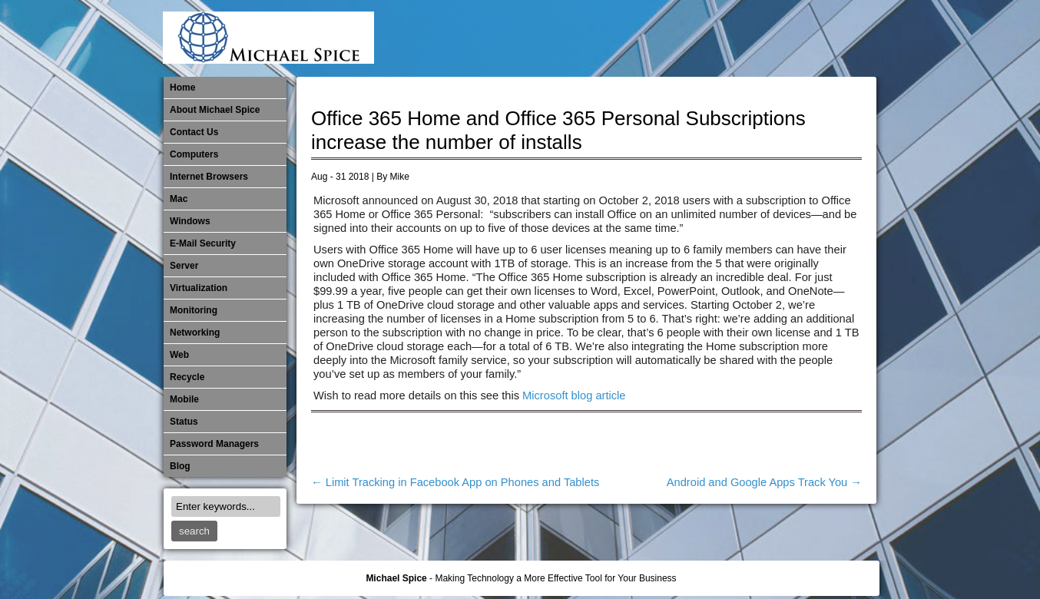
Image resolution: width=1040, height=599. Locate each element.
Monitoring (734, 38)
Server (184, 265)
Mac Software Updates (658, 38)
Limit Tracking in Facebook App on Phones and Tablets (455, 482)
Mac (178, 199)
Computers (194, 154)
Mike (399, 176)
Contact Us (194, 132)
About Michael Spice (215, 109)
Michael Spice (396, 578)
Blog (180, 466)
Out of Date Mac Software (785, 38)
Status (184, 421)
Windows (190, 221)
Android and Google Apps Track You (764, 482)
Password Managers (835, 38)
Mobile (709, 38)
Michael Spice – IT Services (683, 38)
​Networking (759, 38)
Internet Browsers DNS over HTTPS (633, 38)
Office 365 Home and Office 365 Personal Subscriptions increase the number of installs (558, 130)
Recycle (187, 377)
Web (179, 354)
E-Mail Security (607, 38)
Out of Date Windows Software (810, 38)
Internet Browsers (209, 176)
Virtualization (198, 288)
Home (182, 87)
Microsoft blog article (573, 395)
